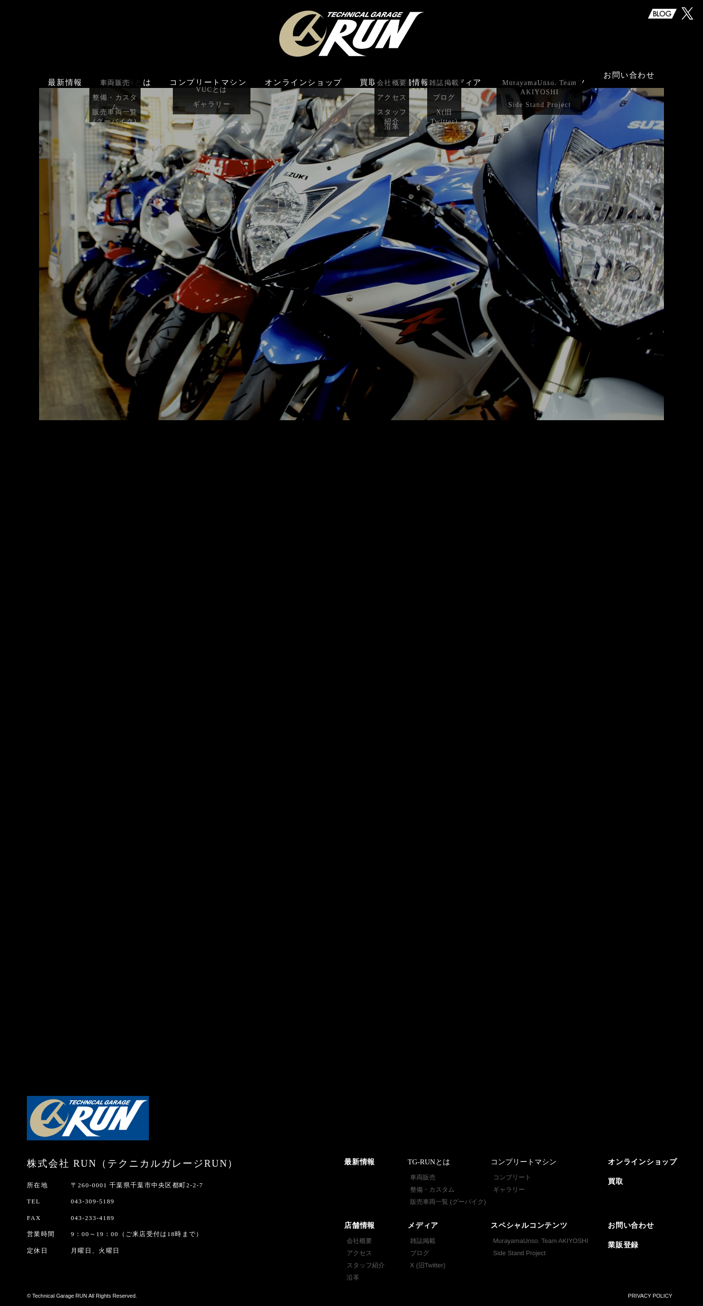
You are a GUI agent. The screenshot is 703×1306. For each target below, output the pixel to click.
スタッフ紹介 (366, 1265)
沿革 (353, 1277)
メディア (423, 1225)
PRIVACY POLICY (650, 1296)
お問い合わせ (629, 77)
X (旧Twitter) (427, 1265)
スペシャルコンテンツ (529, 1225)
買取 (368, 77)
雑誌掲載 (422, 1240)
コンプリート (512, 1177)
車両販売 (422, 1177)
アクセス (359, 1253)
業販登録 (623, 1245)
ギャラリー (509, 1189)
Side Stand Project (519, 1253)
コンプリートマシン (208, 77)
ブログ (419, 1253)
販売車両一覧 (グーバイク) (448, 1201)
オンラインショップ (303, 77)
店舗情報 (359, 1225)
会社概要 (359, 1240)
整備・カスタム (432, 1189)
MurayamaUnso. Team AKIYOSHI (540, 1240)
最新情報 (65, 77)
